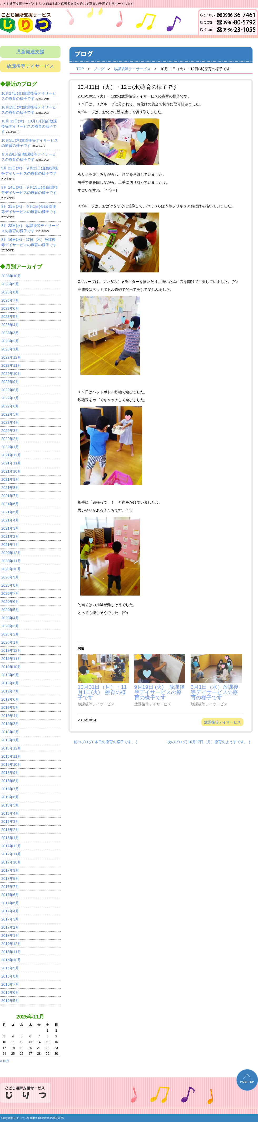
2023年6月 (10, 308)
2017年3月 (10, 919)
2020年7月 (10, 593)
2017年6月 (10, 895)
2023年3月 (10, 333)
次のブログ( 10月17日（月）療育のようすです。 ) (208, 742)
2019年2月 (10, 732)
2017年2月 (10, 927)
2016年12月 (11, 944)
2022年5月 (10, 414)
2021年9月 (10, 479)
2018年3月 (10, 821)
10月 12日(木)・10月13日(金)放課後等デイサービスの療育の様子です (29, 126)
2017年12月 (11, 846)
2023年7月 (10, 300)
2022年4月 (10, 422)
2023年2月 (10, 341)
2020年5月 (10, 610)
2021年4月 (10, 520)
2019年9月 (10, 675)
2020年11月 (11, 561)
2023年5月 (10, 316)
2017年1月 (10, 935)
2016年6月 (10, 992)
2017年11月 (11, 854)
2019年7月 (10, 691)
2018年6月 (10, 797)
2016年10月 (11, 960)
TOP (80, 69)
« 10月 (4, 1061)
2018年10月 (11, 764)
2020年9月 (10, 577)
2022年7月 (10, 398)
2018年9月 (10, 773)
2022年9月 (10, 382)
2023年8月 (10, 292)
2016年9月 (10, 968)
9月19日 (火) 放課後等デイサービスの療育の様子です (159, 692)
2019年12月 (11, 650)
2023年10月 (11, 276)
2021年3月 (10, 528)
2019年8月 (10, 683)
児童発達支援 (30, 51)
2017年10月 (11, 862)
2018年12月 (11, 748)
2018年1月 (10, 838)
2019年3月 (10, 724)
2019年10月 (11, 667)
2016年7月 (10, 984)
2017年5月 (10, 903)
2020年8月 (10, 585)
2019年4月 (10, 715)
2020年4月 (10, 618)
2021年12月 (11, 455)
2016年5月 (10, 1001)
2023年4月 (10, 325)
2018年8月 (10, 781)
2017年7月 (10, 887)
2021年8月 (10, 487)
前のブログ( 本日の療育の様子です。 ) (105, 742)
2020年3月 (10, 626)
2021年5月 (10, 512)
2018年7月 (10, 789)
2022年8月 (10, 390)
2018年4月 (10, 813)
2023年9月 (10, 284)
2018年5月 (10, 805)
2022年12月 (11, 357)
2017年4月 (10, 911)
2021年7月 (10, 496)
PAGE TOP (247, 1080)
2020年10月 (11, 569)
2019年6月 (10, 699)
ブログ (99, 69)
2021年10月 (11, 471)
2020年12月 (11, 553)
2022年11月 (11, 365)
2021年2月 (10, 536)
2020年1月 (10, 642)
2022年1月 (10, 447)
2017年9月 (10, 870)
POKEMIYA (57, 1117)
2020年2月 (10, 634)
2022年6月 (10, 406)
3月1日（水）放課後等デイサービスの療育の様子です (215, 692)
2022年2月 (10, 439)
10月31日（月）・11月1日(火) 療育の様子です (102, 692)
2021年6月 (10, 504)
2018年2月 (10, 830)
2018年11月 (11, 756)
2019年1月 (10, 740)
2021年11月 (11, 463)
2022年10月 (11, 373)
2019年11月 (11, 658)
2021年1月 (10, 544)
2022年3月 (10, 430)
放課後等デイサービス (30, 66)
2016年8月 (10, 976)
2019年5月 (10, 707)
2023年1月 (10, 349)
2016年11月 (11, 952)
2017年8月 (10, 878)
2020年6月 (10, 601)
